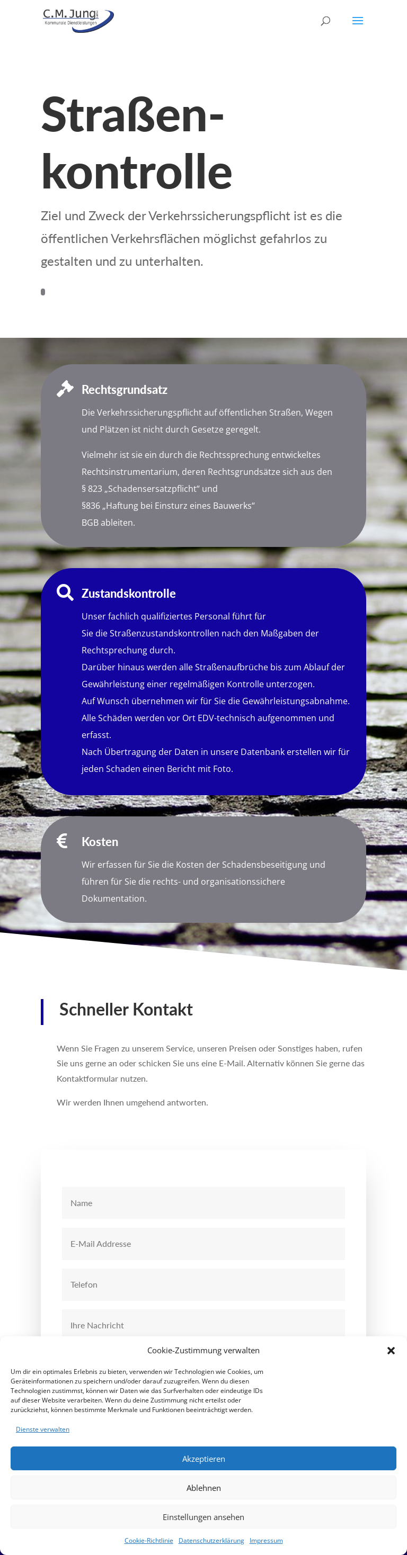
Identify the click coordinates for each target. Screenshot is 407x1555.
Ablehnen (204, 1487)
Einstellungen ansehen (203, 1517)
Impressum (266, 1540)
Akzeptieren (203, 1458)
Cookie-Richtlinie (149, 1540)
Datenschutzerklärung (211, 1540)
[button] (391, 1350)
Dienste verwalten (42, 1429)
